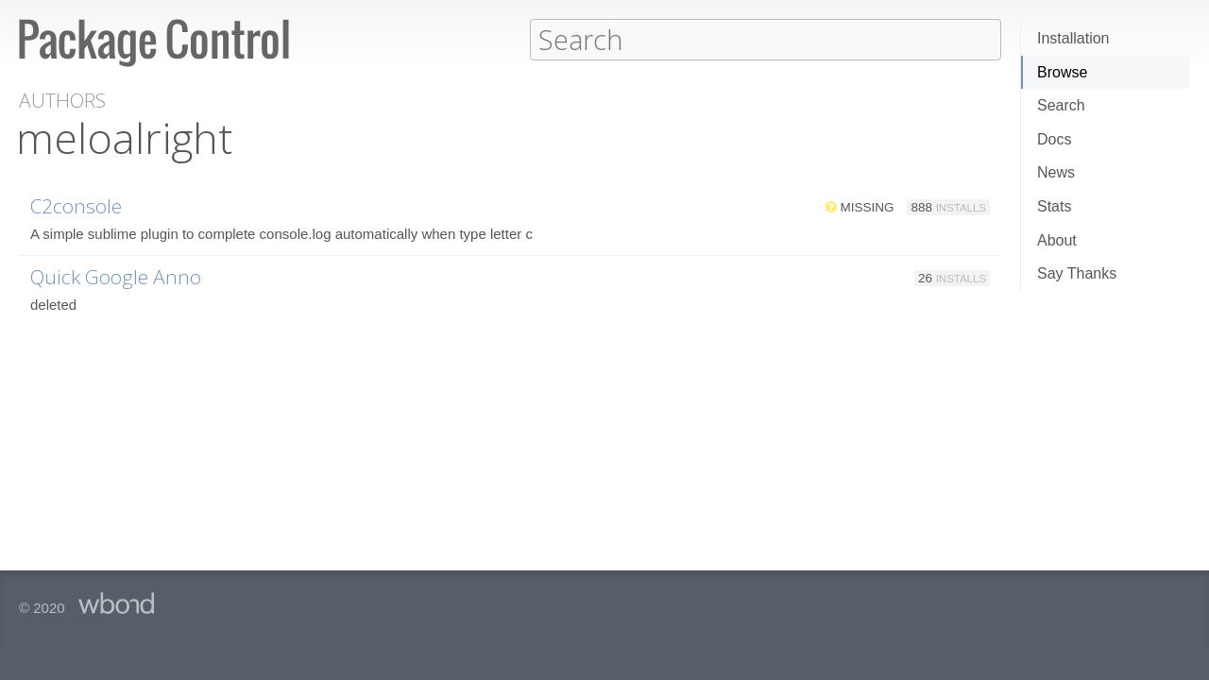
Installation (1073, 38)
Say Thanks (1076, 273)
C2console (76, 205)
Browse (1062, 72)
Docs (1054, 139)
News (1056, 172)
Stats (1054, 206)
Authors (62, 99)
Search (1061, 105)
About (1057, 240)
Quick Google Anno (115, 276)
